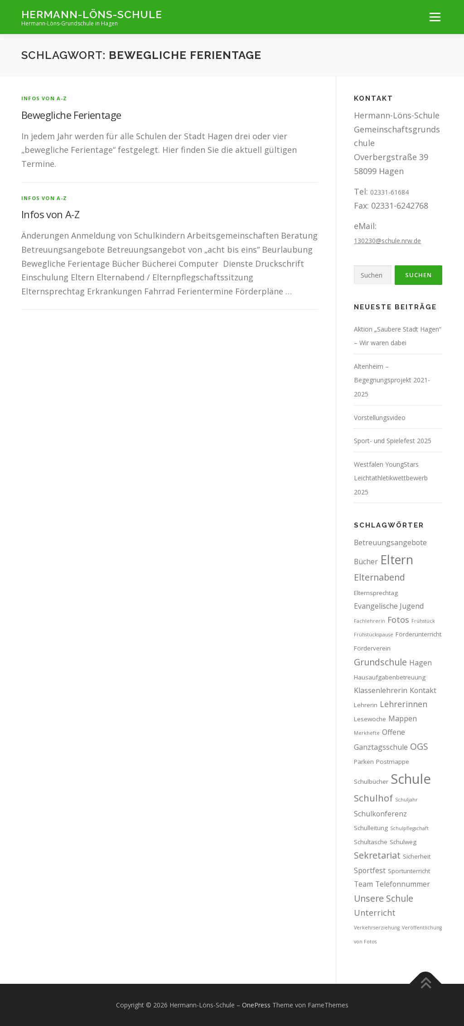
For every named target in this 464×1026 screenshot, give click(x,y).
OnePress (256, 1005)
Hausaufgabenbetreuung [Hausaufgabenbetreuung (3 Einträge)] (389, 677)
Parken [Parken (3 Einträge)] (364, 761)
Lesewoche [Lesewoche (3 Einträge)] (370, 719)
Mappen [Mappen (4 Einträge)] (402, 718)
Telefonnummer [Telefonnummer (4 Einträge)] (402, 884)
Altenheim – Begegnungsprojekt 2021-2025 (392, 380)
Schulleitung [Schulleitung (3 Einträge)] (371, 828)
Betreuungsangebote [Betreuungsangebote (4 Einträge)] (390, 542)
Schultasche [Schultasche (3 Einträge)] (370, 842)
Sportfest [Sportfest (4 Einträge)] (370, 870)
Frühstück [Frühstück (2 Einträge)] (423, 621)
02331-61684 (389, 192)
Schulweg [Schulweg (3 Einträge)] (403, 842)
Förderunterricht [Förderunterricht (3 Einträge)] (418, 634)
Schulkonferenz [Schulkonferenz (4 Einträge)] (380, 814)
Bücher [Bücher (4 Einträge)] (366, 562)
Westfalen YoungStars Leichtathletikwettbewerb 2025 (391, 478)
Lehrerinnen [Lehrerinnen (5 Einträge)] (403, 704)
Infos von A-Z (44, 98)
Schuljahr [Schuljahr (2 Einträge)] (406, 799)
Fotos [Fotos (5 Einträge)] (398, 619)
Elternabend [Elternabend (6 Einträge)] (379, 577)
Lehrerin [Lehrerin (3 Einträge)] (365, 705)
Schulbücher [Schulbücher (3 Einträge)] (371, 781)
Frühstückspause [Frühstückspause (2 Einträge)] (373, 634)
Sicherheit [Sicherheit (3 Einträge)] (416, 856)
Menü (435, 16)
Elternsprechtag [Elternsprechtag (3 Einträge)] (376, 593)
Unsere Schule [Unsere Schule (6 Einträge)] (383, 898)
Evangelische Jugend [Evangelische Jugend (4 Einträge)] (389, 606)
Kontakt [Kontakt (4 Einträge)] (423, 690)
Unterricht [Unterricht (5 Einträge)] (375, 912)
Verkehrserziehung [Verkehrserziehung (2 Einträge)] (377, 927)
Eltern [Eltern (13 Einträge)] (396, 559)
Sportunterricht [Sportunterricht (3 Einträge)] (409, 871)
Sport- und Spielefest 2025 (392, 440)
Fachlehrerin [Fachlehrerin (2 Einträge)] (369, 621)
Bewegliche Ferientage (71, 115)
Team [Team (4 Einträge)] (363, 884)
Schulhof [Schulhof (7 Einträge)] (373, 797)
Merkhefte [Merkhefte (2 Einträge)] (367, 733)
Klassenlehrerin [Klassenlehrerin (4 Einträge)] (380, 690)
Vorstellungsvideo (380, 417)
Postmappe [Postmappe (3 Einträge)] (392, 761)
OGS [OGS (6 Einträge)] (419, 746)
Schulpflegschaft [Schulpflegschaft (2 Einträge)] (409, 828)
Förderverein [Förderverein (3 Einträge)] (372, 648)
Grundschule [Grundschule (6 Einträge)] (380, 662)
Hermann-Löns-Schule (91, 14)
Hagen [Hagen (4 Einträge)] (420, 663)
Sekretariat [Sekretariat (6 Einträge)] (377, 855)
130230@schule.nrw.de (387, 240)
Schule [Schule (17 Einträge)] (411, 779)
